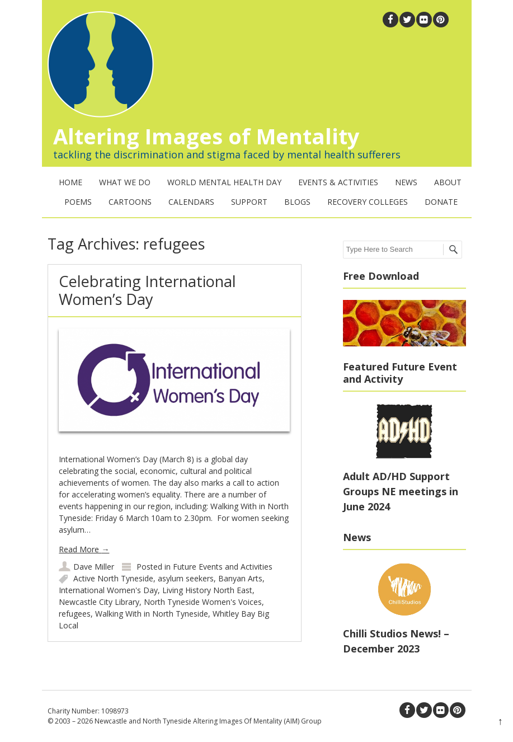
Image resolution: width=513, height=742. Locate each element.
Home (70, 182)
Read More (84, 549)
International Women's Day (108, 590)
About (448, 182)
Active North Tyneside (113, 578)
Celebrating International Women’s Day (147, 290)
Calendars (191, 201)
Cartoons (130, 201)
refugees (75, 613)
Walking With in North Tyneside (151, 613)
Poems (78, 201)
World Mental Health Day (224, 182)
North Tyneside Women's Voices (203, 602)
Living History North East (207, 590)
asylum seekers (186, 578)
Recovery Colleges (367, 201)
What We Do (124, 182)
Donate (441, 201)
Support (249, 201)
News (406, 182)
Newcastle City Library (99, 602)
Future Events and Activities (222, 566)
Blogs (297, 201)
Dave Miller (93, 566)
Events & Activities (338, 182)
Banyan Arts (240, 578)
